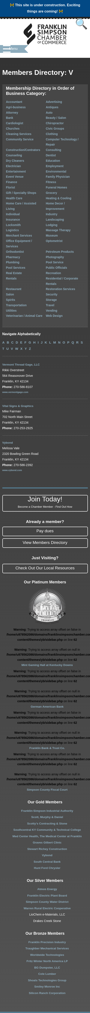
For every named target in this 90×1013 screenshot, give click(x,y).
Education (52, 150)
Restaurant (9, 261)
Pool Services (11, 241)
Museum (51, 216)
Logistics (8, 211)
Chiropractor (54, 120)
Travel (50, 276)
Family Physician (57, 166)
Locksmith (9, 206)
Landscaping (54, 201)
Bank (5, 115)
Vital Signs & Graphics (18, 377)
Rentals (7, 251)
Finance (7, 171)
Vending (51, 281)
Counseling (10, 146)
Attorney (8, 110)
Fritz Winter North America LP (47, 932)
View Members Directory (45, 514)
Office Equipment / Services (20, 221)
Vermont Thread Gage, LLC (22, 336)
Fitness (51, 171)
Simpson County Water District (47, 873)
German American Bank (47, 678)
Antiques (52, 105)
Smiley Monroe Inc (47, 958)
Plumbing (8, 236)
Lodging (51, 206)
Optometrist (54, 221)
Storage (51, 271)
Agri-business (11, 105)
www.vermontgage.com (16, 363)
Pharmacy (9, 231)
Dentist (50, 146)
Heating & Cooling (58, 186)
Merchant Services (14, 216)
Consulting (53, 141)
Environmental (55, 161)
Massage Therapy (57, 211)
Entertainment (11, 161)
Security (51, 266)
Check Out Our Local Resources (45, 539)
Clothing (51, 130)
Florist (6, 176)
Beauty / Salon (55, 115)
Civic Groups (54, 125)
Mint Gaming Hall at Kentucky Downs (47, 636)
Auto (49, 110)
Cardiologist (10, 120)
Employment (54, 156)
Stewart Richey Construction (47, 820)
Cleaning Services (14, 130)
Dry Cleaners (11, 150)
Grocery (51, 181)
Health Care (10, 186)
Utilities (7, 281)
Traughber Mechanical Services (47, 920)
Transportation (12, 276)
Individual (8, 196)
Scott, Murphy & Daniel (47, 788)
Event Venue (10, 166)
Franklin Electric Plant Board (47, 867)
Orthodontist (10, 226)
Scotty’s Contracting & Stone (47, 795)
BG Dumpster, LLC (47, 939)
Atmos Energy (47, 860)
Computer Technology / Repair (66, 135)
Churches (8, 125)
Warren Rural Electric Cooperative (47, 879)
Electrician (9, 156)
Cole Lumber (47, 945)
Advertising (53, 100)
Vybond (8, 414)
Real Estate (9, 246)
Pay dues (45, 502)
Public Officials (56, 241)
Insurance (8, 201)
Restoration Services (60, 261)
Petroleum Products (59, 226)
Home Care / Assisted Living (21, 191)
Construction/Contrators (18, 141)
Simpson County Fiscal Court (47, 761)
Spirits (6, 271)
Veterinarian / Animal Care (19, 286)
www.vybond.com (12, 441)
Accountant (10, 100)
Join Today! (45, 474)
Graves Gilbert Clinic (47, 814)
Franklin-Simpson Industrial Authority (47, 782)
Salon (6, 266)
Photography (54, 231)
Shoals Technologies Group (47, 951)
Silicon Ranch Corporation (47, 964)
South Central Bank (47, 833)
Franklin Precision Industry (47, 913)
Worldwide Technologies (47, 926)
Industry (51, 196)
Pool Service (54, 236)
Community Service (15, 135)
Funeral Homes (56, 176)
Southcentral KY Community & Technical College (47, 801)
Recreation (53, 246)
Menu (13, 50)
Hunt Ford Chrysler (47, 839)
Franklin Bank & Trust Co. (47, 719)
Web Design (54, 286)
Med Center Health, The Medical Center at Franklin (47, 807)
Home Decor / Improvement (64, 191)
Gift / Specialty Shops (16, 181)
